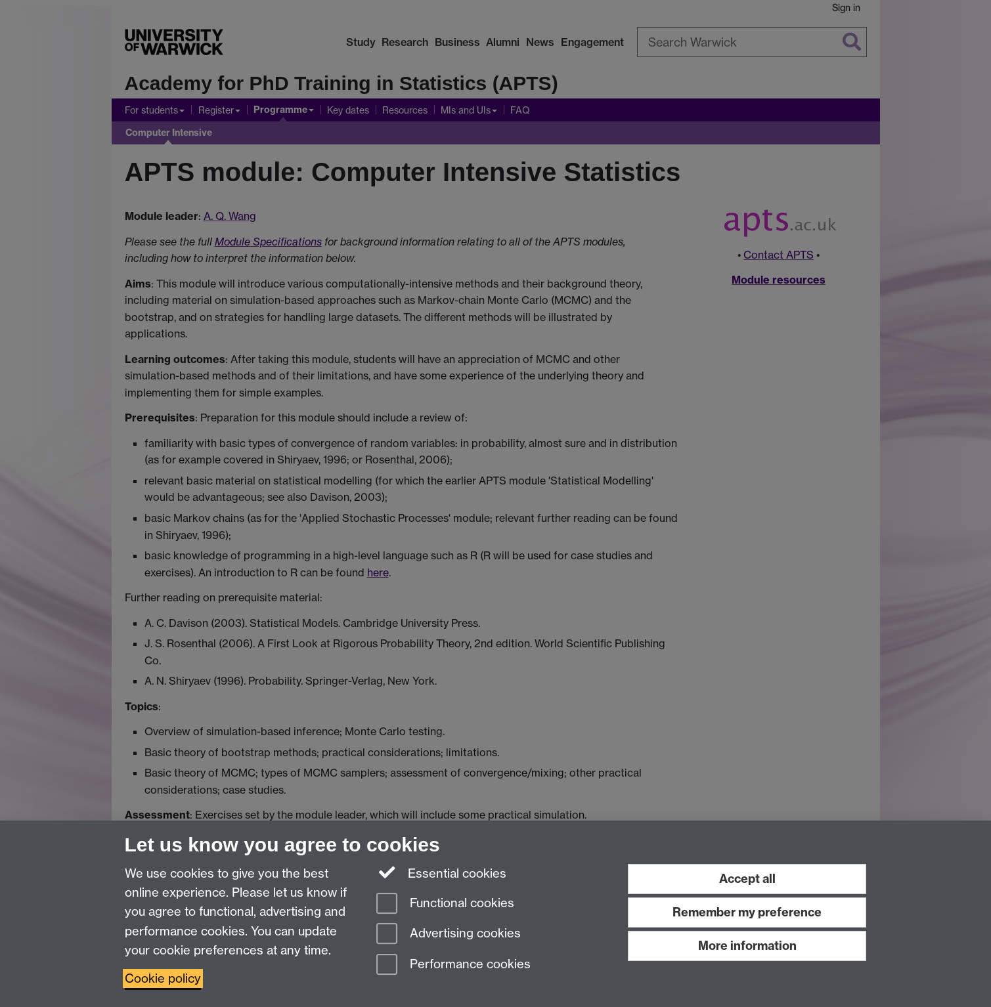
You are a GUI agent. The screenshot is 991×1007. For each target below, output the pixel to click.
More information (747, 945)
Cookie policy (163, 978)
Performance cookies (453, 965)
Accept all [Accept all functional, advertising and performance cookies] (747, 878)
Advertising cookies (448, 934)
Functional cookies (445, 904)
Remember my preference (747, 912)
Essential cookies (441, 872)
